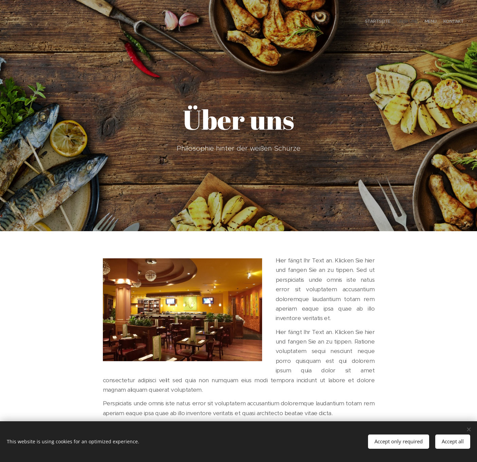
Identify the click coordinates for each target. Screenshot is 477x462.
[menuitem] (443, 22)
